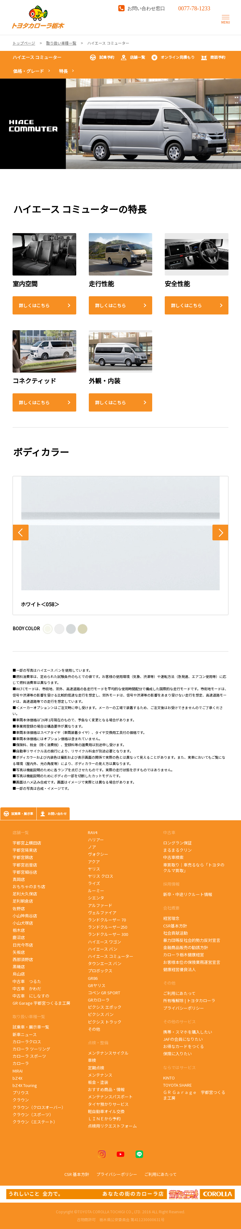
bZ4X (17, 1078)
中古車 (169, 832)
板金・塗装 (98, 1082)
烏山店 (19, 974)
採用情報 (171, 884)
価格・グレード (28, 71)
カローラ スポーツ (30, 1056)
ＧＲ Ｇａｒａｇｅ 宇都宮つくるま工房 (194, 1095)
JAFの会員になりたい (183, 1039)
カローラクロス (27, 1042)
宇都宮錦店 (23, 857)
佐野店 (19, 908)
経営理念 (171, 918)
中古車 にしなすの (31, 996)
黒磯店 (19, 967)
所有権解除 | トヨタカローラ (189, 1000)
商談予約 (213, 57)
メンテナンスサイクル (108, 1053)
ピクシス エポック (105, 1007)
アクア (94, 862)
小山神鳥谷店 (25, 916)
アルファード (100, 905)
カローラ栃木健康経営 (183, 955)
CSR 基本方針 (76, 1174)
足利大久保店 (25, 894)
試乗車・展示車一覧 (31, 1027)
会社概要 (171, 908)
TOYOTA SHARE (177, 1085)
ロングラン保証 (177, 843)
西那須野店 (23, 959)
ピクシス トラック (104, 1022)
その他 (94, 1029)
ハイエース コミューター (37, 57)
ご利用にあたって (179, 993)
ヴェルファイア (102, 912)
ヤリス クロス (100, 876)
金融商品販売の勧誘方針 (185, 947)
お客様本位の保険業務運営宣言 (191, 962)
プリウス (21, 1092)
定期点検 (96, 1068)
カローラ (21, 1063)
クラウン (21, 1100)
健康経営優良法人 (179, 969)
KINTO (169, 1078)
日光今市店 (23, 945)
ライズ (94, 883)
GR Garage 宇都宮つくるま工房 (41, 1003)
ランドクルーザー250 (107, 927)
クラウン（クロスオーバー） (39, 1107)
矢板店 (19, 952)
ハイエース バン (102, 949)
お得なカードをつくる (183, 1046)
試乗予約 (102, 57)
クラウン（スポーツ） (33, 1114)
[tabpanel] (120, 124)
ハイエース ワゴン (104, 942)
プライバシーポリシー (183, 1008)
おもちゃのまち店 (29, 886)
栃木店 (19, 930)
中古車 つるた (27, 981)
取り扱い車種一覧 (29, 1016)
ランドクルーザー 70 (107, 920)
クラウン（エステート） (35, 1122)
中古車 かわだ (27, 988)
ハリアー (96, 840)
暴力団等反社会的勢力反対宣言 (191, 940)
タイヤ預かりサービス (108, 1104)
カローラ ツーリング (31, 1049)
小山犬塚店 (23, 923)
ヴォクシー (98, 854)
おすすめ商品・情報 (106, 1089)
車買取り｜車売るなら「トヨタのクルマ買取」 (193, 867)
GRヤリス (96, 985)
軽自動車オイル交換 (106, 1111)
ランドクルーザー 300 (108, 934)
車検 (92, 1060)
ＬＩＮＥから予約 (104, 1119)
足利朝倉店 (23, 901)
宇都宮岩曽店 (25, 865)
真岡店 (19, 879)
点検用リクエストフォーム (112, 1126)
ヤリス (94, 869)
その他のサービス (179, 1021)
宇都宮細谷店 (26, 872)
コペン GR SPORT (104, 993)
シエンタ (96, 898)
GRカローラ (99, 1000)
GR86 (96, 978)
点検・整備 (98, 1043)
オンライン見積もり (173, 57)
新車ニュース (25, 1034)
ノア (92, 847)
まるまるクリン (177, 850)
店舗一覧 (132, 57)
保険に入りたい (177, 1054)
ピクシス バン (101, 1014)
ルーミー (96, 890)
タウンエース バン (104, 963)
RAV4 (92, 832)
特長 (63, 71)
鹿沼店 (19, 937)
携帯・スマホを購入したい (187, 1032)
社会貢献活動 (175, 933)
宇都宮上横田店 (27, 843)
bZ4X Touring (28, 1085)
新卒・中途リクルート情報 (187, 894)
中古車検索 (173, 857)
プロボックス (100, 971)
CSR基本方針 (175, 926)
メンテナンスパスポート (110, 1097)
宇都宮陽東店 (25, 850)
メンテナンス (100, 1075)
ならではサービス (179, 1067)
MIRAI (18, 1071)
